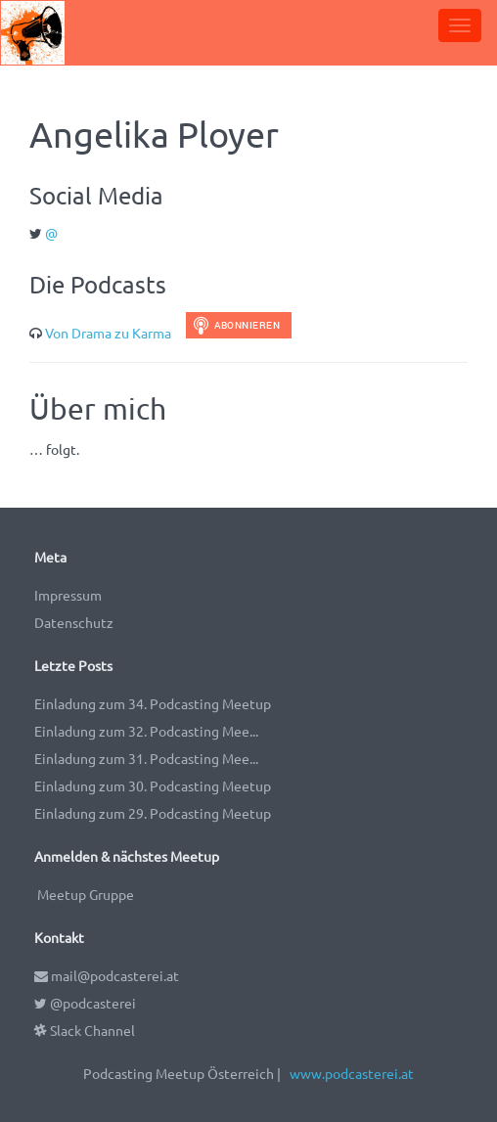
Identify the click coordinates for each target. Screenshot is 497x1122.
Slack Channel (84, 1030)
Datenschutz (73, 622)
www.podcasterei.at (352, 1073)
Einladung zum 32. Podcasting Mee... (146, 731)
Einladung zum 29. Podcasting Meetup (152, 813)
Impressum (68, 595)
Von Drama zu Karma (108, 332)
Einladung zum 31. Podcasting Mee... (146, 758)
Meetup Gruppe (85, 894)
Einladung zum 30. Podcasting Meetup (152, 785)
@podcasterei (85, 1002)
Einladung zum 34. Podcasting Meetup (152, 703)
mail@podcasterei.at (106, 975)
